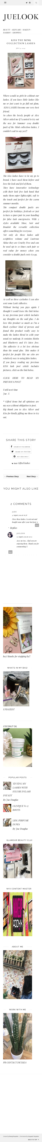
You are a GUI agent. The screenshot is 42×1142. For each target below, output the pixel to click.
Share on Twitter (22, 452)
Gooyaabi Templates (33, 1136)
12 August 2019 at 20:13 (24, 537)
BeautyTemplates (13, 1136)
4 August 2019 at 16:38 (19, 515)
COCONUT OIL (10, 726)
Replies (13, 527)
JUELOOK (21, 16)
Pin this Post (22, 457)
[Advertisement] (21, 1102)
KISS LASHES (11, 107)
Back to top (33, 1139)
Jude (14, 512)
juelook (21, 533)
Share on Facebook (22, 447)
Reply (37, 525)
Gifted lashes (24, 463)
